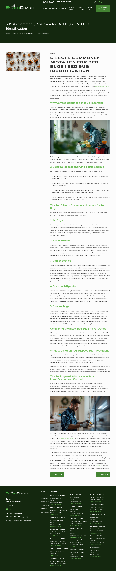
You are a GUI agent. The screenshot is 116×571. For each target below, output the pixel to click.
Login (95, 2)
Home (43, 495)
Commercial (45, 502)
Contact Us (98, 466)
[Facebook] (11, 509)
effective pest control (102, 86)
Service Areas (45, 505)
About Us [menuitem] (90, 8)
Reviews (107, 2)
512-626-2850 (64, 2)
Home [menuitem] (45, 8)
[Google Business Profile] (7, 509)
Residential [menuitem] (53, 8)
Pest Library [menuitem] (81, 8)
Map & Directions (55, 505)
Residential (44, 498)
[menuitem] (8, 521)
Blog (100, 2)
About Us (44, 509)
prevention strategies (66, 438)
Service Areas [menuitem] (71, 8)
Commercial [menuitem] (63, 8)
